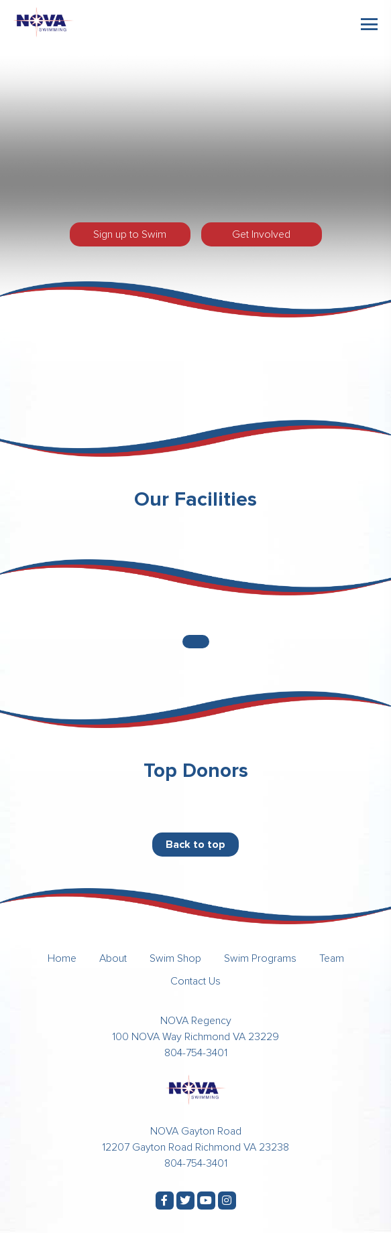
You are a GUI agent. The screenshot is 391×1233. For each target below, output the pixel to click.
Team (331, 958)
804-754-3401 (195, 1052)
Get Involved (261, 234)
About (113, 958)
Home (62, 958)
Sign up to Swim (129, 234)
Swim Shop (175, 958)
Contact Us (195, 981)
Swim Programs (260, 958)
